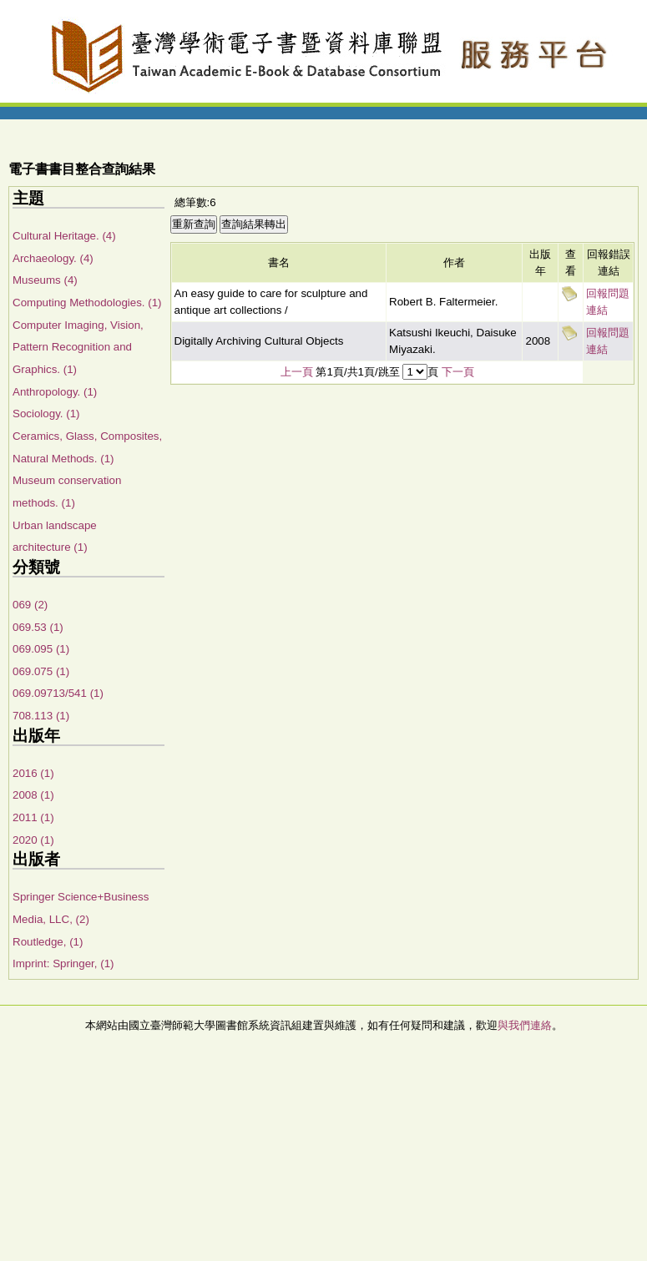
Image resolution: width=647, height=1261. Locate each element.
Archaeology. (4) (53, 258)
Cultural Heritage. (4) (64, 236)
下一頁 (458, 372)
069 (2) (30, 604)
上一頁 (297, 372)
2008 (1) (33, 795)
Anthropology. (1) (55, 392)
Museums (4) (45, 280)
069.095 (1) (41, 649)
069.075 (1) (41, 671)
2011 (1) (33, 817)
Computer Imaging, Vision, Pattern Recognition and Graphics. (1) (78, 347)
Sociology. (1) (46, 413)
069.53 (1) (38, 627)
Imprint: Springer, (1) (63, 963)
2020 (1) (33, 840)
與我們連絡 (525, 1025)
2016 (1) (33, 773)
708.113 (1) (41, 715)
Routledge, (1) (48, 942)
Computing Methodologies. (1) (87, 302)
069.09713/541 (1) (58, 693)
